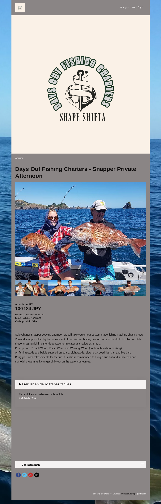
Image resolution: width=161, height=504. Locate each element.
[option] (31, 288)
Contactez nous (27, 397)
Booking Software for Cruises (107, 494)
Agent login (140, 494)
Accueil (19, 158)
